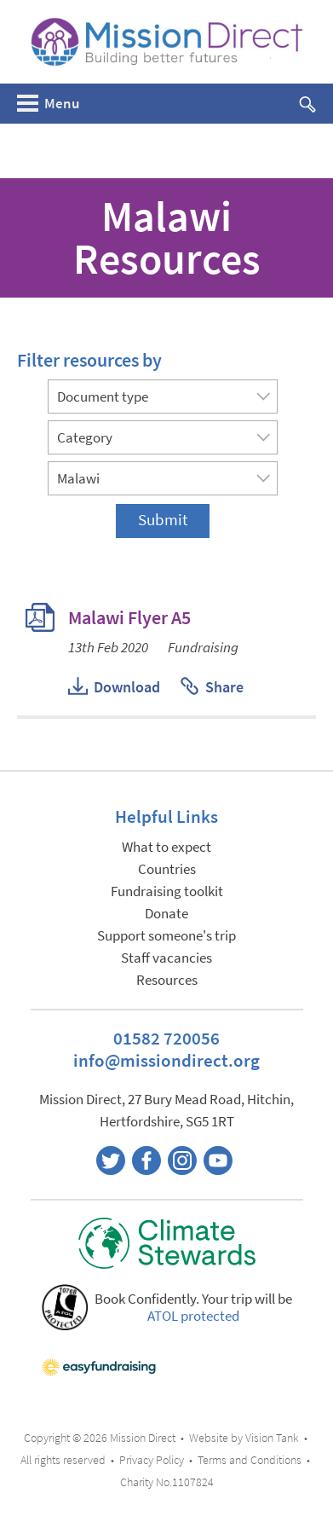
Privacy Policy (151, 1460)
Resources (167, 980)
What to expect (166, 847)
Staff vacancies (166, 958)
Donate (166, 913)
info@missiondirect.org (166, 1060)
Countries (167, 869)
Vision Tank (272, 1438)
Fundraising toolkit (167, 891)
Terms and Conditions (249, 1460)
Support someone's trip (166, 936)
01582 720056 (166, 1038)
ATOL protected (193, 1316)
